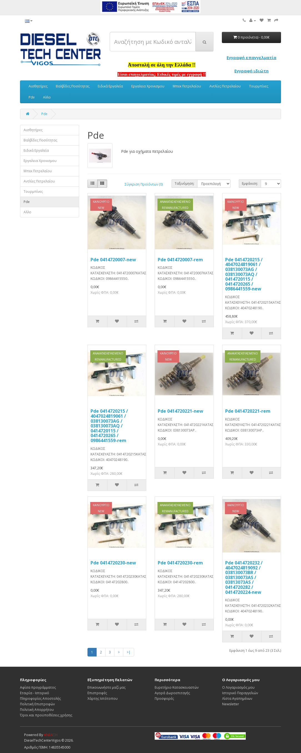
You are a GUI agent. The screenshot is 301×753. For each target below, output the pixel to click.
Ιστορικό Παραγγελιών (240, 693)
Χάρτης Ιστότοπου (102, 698)
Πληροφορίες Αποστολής (40, 698)
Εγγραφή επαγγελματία (251, 57)
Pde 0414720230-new (113, 563)
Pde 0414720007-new (113, 260)
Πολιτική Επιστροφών (37, 704)
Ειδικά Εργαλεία (110, 86)
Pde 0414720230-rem (180, 563)
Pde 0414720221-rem (247, 411)
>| (129, 652)
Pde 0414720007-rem (180, 260)
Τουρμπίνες (258, 86)
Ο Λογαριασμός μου (238, 687)
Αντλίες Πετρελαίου (225, 86)
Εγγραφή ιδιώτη (251, 70)
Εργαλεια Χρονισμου (147, 86)
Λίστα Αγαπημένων (237, 698)
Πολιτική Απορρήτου (37, 709)
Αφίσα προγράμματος (38, 687)
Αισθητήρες (38, 86)
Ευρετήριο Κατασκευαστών (177, 687)
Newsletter (230, 704)
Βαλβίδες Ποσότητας (72, 86)
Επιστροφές (97, 693)
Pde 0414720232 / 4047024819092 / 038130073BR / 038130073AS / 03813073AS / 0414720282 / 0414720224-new (244, 577)
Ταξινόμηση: (184, 183)
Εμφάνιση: (250, 183)
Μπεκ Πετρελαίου (187, 86)
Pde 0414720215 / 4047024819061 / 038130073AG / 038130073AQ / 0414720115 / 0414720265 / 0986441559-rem (109, 425)
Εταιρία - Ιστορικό (34, 693)
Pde (32, 97)
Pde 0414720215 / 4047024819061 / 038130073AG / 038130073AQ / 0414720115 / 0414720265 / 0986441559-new (244, 274)
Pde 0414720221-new (180, 411)
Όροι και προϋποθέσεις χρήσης (46, 715)
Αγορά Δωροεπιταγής (172, 693)
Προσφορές (164, 698)
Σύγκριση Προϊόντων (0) (144, 184)
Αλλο (47, 97)
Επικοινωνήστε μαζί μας (106, 687)
